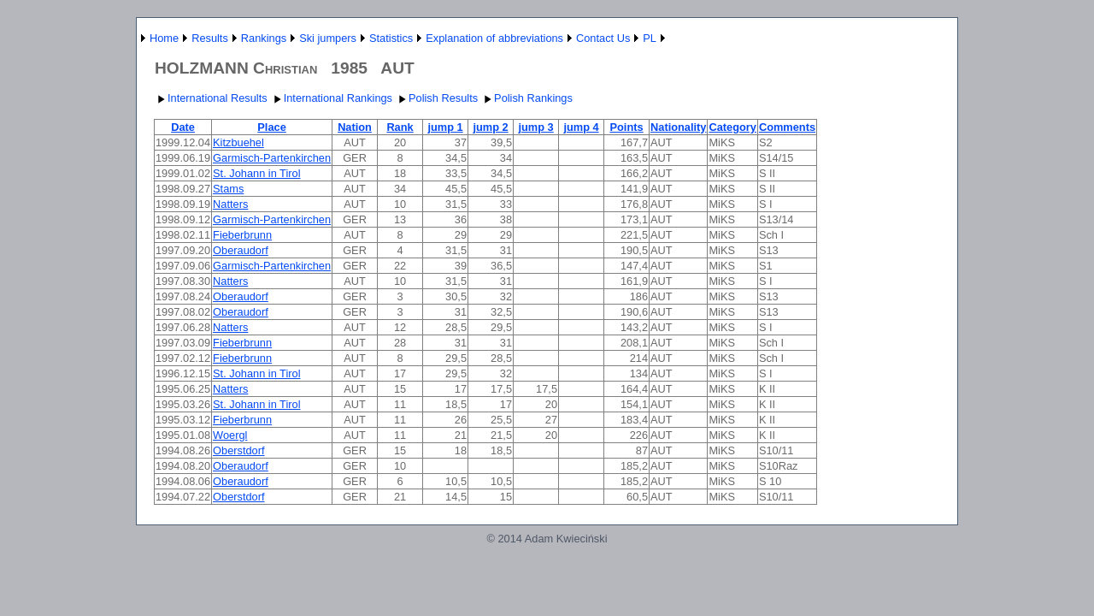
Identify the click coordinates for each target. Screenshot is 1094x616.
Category (732, 127)
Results (209, 38)
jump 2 (490, 127)
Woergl (230, 435)
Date (183, 127)
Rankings (263, 38)
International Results (211, 98)
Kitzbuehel (238, 142)
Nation (355, 127)
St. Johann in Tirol (256, 173)
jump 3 (535, 127)
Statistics (391, 38)
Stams (228, 188)
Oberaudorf (240, 250)
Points (626, 127)
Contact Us (603, 38)
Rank (399, 127)
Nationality (678, 127)
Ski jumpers (327, 38)
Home (164, 38)
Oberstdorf (238, 450)
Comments (787, 127)
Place (271, 127)
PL (649, 38)
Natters (230, 204)
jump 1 (444, 127)
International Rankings (331, 98)
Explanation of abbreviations (494, 38)
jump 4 (580, 127)
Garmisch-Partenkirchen (272, 157)
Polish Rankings (526, 98)
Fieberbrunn (242, 234)
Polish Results (436, 98)
